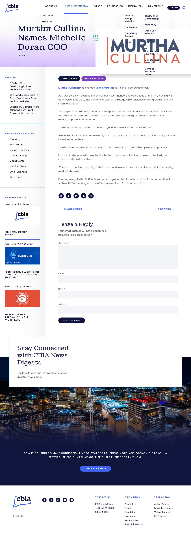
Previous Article (73, 209)
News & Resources (80, 7)
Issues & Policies (19, 150)
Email (61, 289)
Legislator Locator (163, 508)
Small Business (18, 171)
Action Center (161, 504)
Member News (18, 166)
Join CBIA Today (95, 468)
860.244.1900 (101, 512)
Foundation (117, 7)
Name (61, 274)
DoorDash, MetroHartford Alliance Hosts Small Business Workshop (24, 110)
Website (62, 304)
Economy (15, 139)
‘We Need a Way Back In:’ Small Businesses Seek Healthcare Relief (24, 98)
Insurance (134, 7)
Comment (64, 243)
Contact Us (130, 504)
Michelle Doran (105, 87)
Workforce (16, 177)
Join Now (173, 7)
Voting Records (162, 512)
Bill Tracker (160, 516)
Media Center (17, 161)
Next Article (165, 209)
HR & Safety (16, 144)
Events (101, 7)
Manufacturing (18, 155)
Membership (154, 7)
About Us (57, 7)
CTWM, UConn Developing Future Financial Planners (20, 86)
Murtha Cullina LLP (69, 87)
